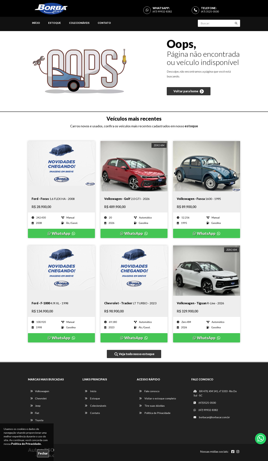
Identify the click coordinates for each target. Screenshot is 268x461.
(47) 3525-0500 (210, 11)
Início (36, 22)
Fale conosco (149, 391)
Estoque (54, 22)
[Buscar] (236, 23)
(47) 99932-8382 (162, 11)
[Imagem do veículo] (61, 166)
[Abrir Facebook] (232, 451)
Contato (104, 22)
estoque (191, 126)
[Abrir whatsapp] (260, 438)
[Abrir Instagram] (237, 451)
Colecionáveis (79, 22)
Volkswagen (39, 391)
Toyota (36, 420)
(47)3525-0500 (205, 402)
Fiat (34, 412)
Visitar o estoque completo (157, 398)
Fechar (43, 453)
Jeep (35, 405)
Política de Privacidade (154, 412)
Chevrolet (38, 398)
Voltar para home (188, 91)
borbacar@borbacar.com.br (212, 417)
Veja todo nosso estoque (134, 354)
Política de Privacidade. (26, 443)
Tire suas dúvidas (152, 405)
